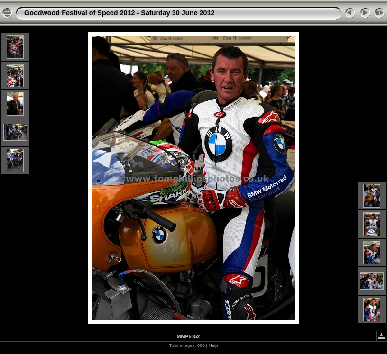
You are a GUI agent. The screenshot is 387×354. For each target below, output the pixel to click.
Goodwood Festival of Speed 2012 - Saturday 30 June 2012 (119, 13)
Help (213, 345)
